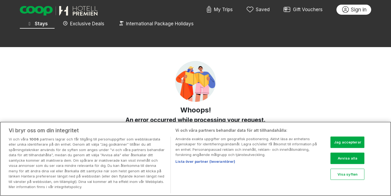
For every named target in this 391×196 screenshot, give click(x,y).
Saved (258, 9)
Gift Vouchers (303, 9)
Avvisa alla (347, 161)
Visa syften (348, 177)
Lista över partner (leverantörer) (205, 164)
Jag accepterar (347, 145)
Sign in (354, 9)
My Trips (219, 9)
